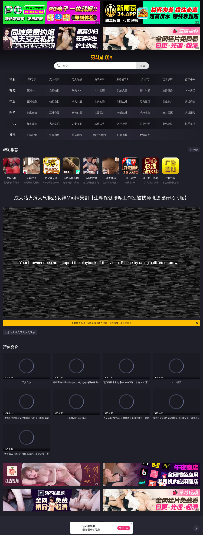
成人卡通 (77, 101)
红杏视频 (122, 134)
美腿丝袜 (122, 112)
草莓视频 (77, 134)
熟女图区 (168, 112)
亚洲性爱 (32, 101)
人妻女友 (77, 123)
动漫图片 (100, 112)
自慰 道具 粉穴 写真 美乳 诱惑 (20, 332)
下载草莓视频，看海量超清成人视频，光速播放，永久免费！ (135, 323)
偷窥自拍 (32, 112)
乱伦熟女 (168, 101)
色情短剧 (145, 134)
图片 (12, 112)
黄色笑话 (168, 123)
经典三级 (145, 101)
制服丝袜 (122, 101)
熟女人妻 (122, 90)
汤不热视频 (99, 134)
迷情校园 (122, 123)
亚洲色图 (54, 112)
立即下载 (123, 527)
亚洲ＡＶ (32, 90)
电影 (12, 101)
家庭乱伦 (54, 123)
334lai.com (101, 57)
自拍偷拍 (54, 90)
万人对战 (77, 79)
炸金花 (145, 79)
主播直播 (168, 90)
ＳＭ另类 (190, 90)
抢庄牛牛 (190, 79)
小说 (12, 123)
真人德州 (54, 79)
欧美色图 (77, 112)
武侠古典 (100, 123)
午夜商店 (54, 134)
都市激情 (32, 123)
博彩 (12, 79)
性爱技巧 (190, 123)
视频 (12, 90)
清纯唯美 (145, 112)
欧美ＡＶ (77, 90)
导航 (12, 134)
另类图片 (190, 112)
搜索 (142, 65)
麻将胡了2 (122, 79)
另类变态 (190, 101)
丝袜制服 (145, 90)
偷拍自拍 (54, 101)
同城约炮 (32, 134)
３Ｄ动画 (100, 90)
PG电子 (31, 79)
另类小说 (145, 123)
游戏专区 (100, 79)
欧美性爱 (100, 101)
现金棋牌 (168, 79)
